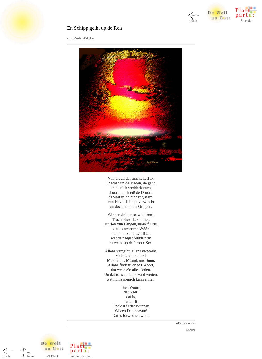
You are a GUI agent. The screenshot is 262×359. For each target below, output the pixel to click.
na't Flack (52, 356)
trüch (193, 21)
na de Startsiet (81, 356)
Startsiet (246, 21)
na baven (31, 354)
